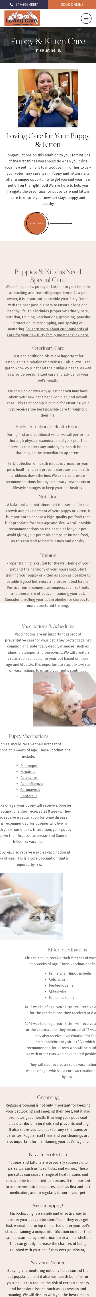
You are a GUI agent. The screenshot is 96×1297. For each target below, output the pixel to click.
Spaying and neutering (26, 1271)
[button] (86, 18)
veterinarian (50, 1238)
